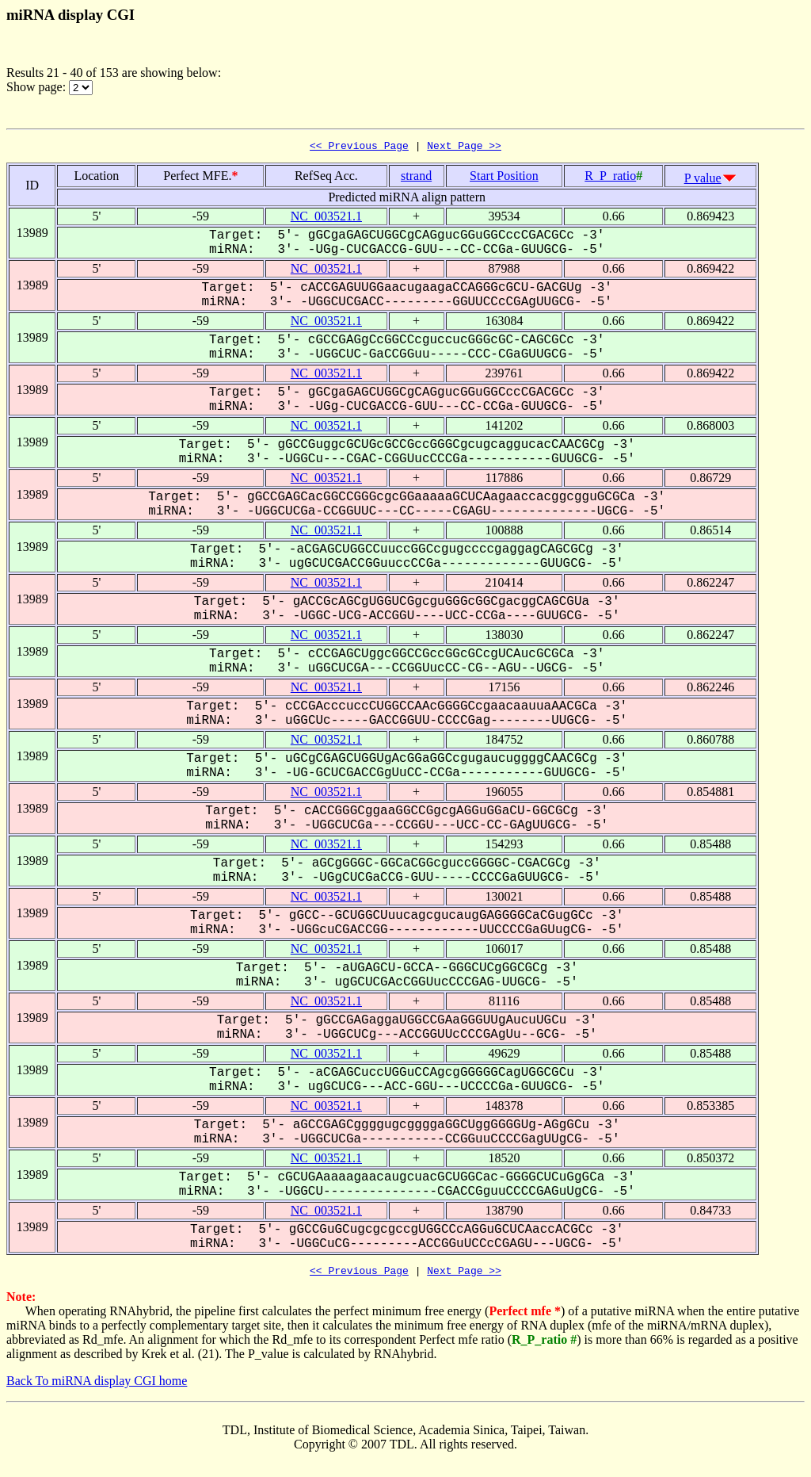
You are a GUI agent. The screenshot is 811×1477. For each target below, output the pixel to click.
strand (416, 178)
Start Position (504, 178)
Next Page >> (464, 147)
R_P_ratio (610, 178)
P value (703, 180)
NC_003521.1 (326, 218)
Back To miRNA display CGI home (96, 1385)
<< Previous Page (359, 147)
